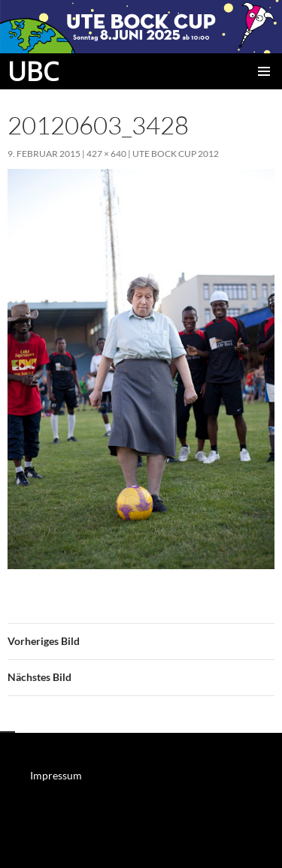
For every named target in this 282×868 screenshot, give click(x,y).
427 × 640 (106, 153)
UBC (33, 71)
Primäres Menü (264, 71)
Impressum (56, 775)
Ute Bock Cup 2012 (175, 153)
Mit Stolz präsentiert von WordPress (79, 849)
